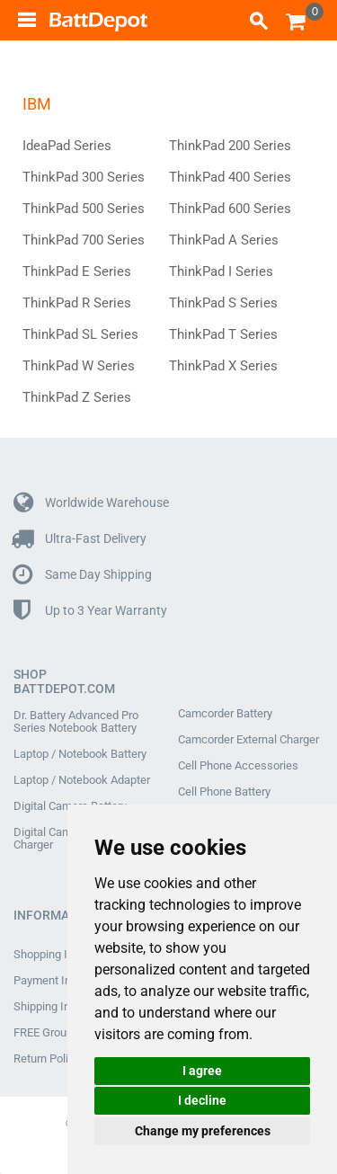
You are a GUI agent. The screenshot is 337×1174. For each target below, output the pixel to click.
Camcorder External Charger (248, 740)
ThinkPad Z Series (76, 397)
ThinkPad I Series (221, 271)
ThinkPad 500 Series (83, 208)
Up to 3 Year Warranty (90, 611)
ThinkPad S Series (223, 303)
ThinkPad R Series (76, 303)
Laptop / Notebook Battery (79, 754)
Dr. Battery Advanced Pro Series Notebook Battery (75, 721)
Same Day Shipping (82, 575)
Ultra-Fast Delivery (79, 539)
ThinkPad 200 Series (230, 146)
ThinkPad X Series (223, 366)
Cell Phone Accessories (238, 766)
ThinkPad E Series (76, 271)
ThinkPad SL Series (80, 334)
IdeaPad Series (66, 146)
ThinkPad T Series (223, 334)
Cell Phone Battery (224, 792)
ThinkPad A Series (224, 240)
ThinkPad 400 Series (230, 177)
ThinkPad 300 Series (83, 177)
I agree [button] (202, 1070)
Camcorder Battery (225, 713)
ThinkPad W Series (78, 366)
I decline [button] (202, 1100)
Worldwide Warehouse (91, 503)
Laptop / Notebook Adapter (81, 780)
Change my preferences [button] (202, 1131)
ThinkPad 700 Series (83, 240)
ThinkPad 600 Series (230, 208)
